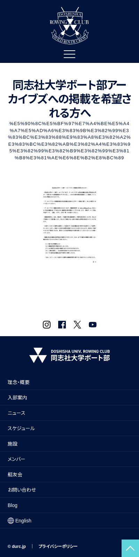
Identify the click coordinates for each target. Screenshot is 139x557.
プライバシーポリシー (58, 546)
